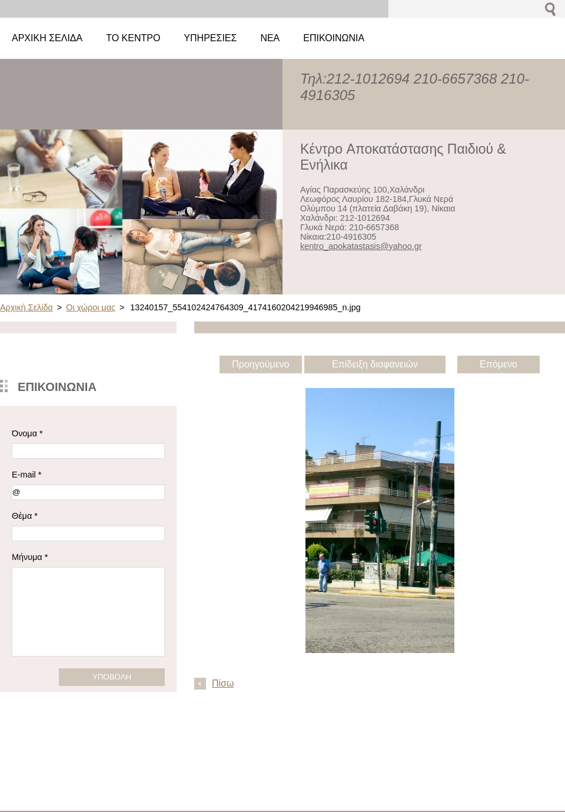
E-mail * (26, 474)
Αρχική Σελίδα (26, 307)
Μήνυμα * (30, 557)
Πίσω (223, 683)
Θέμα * (25, 516)
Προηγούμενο (260, 364)
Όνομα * (27, 433)
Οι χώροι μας (90, 307)
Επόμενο (498, 364)
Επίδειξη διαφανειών (375, 364)
